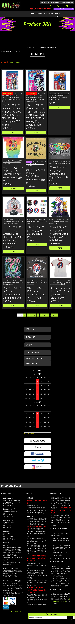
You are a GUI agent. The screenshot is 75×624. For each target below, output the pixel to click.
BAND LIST (57, 15)
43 (53, 283)
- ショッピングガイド (55, 610)
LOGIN (53, 6)
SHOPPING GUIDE (56, 2)
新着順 (18, 62)
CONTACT (69, 6)
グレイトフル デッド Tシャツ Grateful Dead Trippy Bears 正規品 (28, 174)
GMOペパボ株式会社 (43, 622)
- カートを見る (53, 604)
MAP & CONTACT (45, 2)
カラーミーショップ (22, 622)
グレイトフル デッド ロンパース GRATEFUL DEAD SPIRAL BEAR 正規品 (65, 90)
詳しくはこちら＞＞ (17, 580)
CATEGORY (48, 13)
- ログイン (52, 601)
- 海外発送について (55, 607)
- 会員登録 (52, 598)
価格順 (12, 62)
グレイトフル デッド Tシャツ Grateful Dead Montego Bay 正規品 (9, 174)
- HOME (66, 598)
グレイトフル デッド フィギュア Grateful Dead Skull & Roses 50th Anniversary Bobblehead (46, 174)
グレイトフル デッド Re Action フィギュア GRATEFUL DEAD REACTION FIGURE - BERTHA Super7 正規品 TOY (46, 92)
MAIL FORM (14, 611)
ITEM (32, 13)
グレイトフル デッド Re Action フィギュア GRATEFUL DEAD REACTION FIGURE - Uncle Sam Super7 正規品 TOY (9, 94)
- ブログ (66, 601)
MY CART (60, 6)
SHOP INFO (30, 332)
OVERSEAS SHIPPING (67, 2)
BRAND (39, 13)
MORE (9, 144)
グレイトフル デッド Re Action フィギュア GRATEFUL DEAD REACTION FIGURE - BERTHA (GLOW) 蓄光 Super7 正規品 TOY (28, 94)
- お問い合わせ (68, 607)
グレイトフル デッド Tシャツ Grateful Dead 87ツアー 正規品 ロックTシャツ (46, 239)
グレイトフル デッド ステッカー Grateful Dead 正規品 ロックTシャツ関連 (65, 174)
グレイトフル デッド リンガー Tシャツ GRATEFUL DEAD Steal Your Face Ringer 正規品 (65, 240)
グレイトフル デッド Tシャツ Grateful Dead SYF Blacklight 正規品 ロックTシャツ (28, 239)
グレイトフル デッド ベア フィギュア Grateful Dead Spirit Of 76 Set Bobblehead (9, 239)
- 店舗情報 (66, 604)
